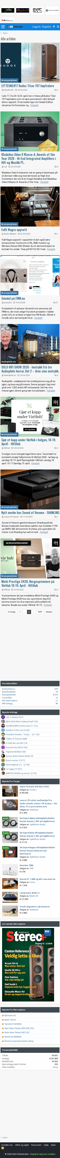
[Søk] (58, 27)
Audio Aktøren (10, 234)
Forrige (12, 612)
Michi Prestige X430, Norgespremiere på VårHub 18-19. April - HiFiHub (27, 583)
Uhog (55, 1067)
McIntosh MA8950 (11, 1037)
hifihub (7, 448)
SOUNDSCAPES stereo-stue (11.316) (22, 726)
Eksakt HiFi (9, 90)
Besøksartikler (8, 692)
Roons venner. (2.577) (15, 760)
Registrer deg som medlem (42, 1154)
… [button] (24, 612)
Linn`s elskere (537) (14, 717)
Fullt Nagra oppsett (14, 229)
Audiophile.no (8, 361)
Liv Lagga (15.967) (14, 769)
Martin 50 (34, 896)
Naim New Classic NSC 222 (15, 1032)
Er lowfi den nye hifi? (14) (16, 743)
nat (5, 167)
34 (57, 692)
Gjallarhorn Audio (38, 824)
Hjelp (46, 1145)
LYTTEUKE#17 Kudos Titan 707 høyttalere (27, 85)
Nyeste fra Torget (11, 781)
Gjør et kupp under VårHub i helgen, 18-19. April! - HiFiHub (28, 441)
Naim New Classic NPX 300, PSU (18, 1028)
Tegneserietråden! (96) (16, 752)
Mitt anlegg (7, 703)
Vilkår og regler (22, 1145)
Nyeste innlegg (9, 712)
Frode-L (33, 790)
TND (32, 868)
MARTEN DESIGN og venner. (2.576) (21, 773)
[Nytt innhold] (54, 27)
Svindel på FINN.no (13, 298)
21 (57, 700)
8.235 (55, 694)
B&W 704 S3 (9, 1020)
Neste (48, 612)
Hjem (53, 1145)
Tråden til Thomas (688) (16, 739)
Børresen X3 (9, 1015)
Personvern (36, 1145)
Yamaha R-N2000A (12, 1024)
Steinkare (34, 810)
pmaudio (8, 302)
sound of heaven (11, 517)
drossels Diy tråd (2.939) (17, 747)
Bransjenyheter (9, 80)
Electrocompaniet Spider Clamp (18, 1041)
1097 (40, 612)
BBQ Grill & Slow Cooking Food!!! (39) (22, 721)
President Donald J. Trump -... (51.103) (22, 734)
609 (56, 689)
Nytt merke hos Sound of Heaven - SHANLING (30, 512)
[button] (3, 27)
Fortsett (34, 105)
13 (57, 697)
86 (57, 703)
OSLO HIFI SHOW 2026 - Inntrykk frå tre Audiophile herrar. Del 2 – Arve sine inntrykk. (30, 369)
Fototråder (7, 697)
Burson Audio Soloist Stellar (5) (19, 756)
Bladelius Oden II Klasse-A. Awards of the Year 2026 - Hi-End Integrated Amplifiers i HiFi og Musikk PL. (28, 158)
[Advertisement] (30, 648)
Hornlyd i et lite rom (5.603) (18, 730)
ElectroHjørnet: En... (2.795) (18, 765)
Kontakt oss (7, 1145)
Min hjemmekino (9, 700)
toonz (32, 882)
